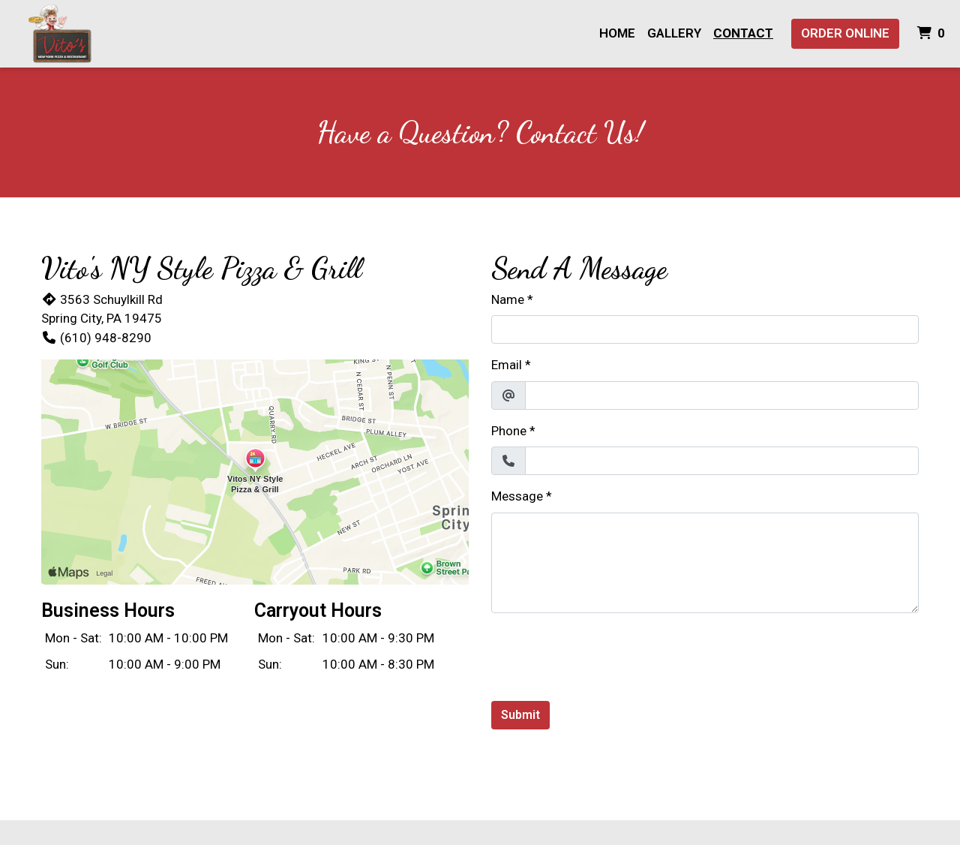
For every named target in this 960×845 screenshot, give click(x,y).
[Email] (722, 395)
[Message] (705, 563)
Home (617, 33)
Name (507, 299)
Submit (520, 715)
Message (517, 496)
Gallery (674, 33)
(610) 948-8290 (96, 337)
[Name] (705, 329)
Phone (508, 430)
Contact (743, 33)
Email (506, 364)
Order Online (845, 33)
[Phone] (722, 461)
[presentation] (605, 654)
